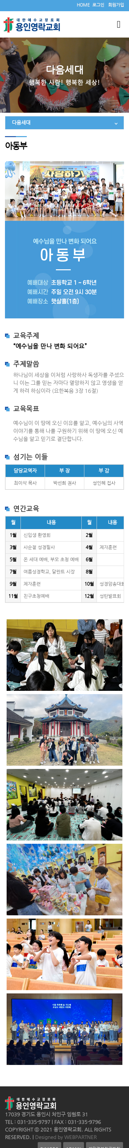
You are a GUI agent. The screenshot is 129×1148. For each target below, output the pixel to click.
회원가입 (116, 4)
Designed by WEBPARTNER (65, 1137)
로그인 (98, 4)
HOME (83, 4)
